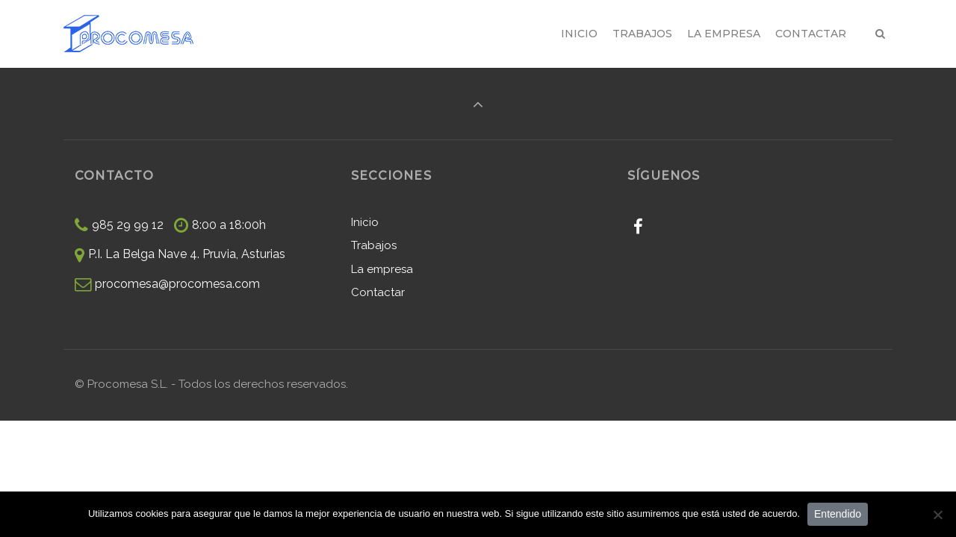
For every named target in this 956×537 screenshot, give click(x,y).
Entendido (837, 514)
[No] (937, 514)
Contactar (378, 292)
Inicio (365, 222)
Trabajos (374, 245)
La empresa (382, 269)
